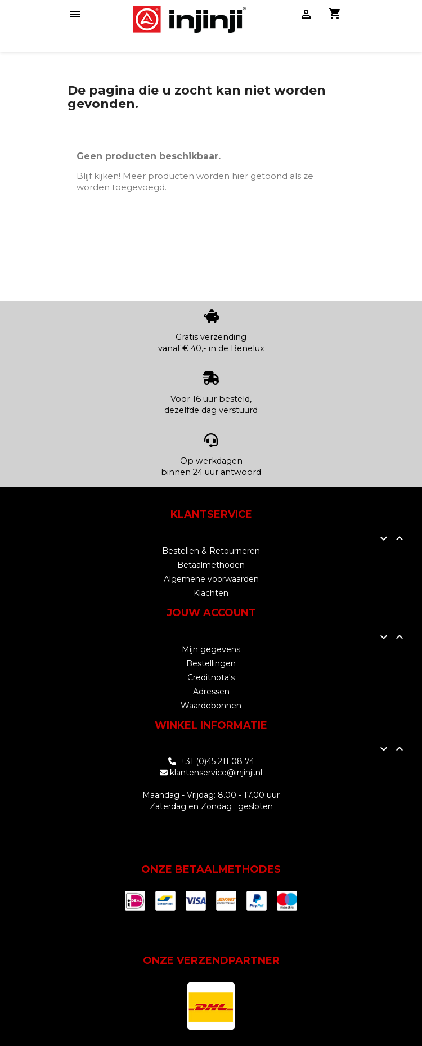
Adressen (211, 691)
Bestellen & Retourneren (211, 551)
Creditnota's (211, 677)
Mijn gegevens (211, 649)
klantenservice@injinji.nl (216, 772)
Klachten (211, 593)
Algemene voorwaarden (211, 579)
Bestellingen (211, 663)
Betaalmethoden (211, 565)
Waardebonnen (211, 706)
